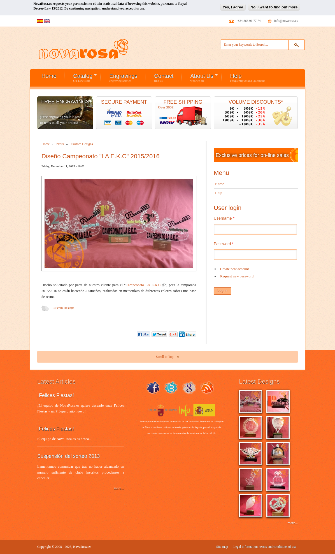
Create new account (234, 269)
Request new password (236, 276)
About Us (199, 77)
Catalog (81, 77)
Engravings (123, 77)
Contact (163, 77)
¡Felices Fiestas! (55, 395)
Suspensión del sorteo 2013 (68, 456)
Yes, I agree (233, 7)
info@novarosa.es (286, 21)
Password (224, 244)
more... (119, 488)
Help (247, 77)
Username (224, 218)
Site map (222, 547)
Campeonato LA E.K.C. (145, 285)
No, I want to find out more (273, 7)
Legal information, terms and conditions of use (264, 547)
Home (48, 76)
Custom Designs (63, 308)
